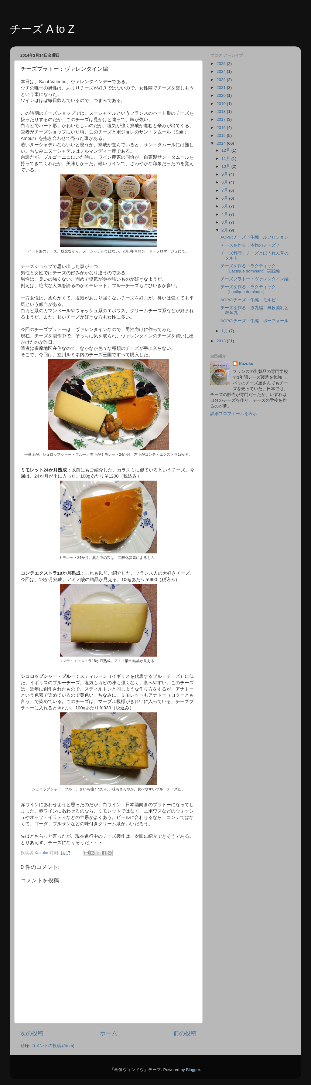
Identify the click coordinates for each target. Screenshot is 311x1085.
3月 (225, 222)
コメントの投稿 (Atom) (52, 1045)
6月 (225, 198)
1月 (225, 331)
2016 (222, 127)
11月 (226, 158)
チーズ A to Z (42, 29)
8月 (225, 182)
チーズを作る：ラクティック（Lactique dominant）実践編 (250, 268)
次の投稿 (31, 1033)
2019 (222, 103)
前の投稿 (185, 1033)
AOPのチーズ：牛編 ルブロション (254, 237)
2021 (222, 87)
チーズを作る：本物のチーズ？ (250, 245)
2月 (225, 230)
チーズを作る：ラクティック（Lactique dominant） (248, 289)
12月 (226, 150)
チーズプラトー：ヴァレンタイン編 (254, 279)
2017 (222, 119)
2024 (222, 71)
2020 (222, 95)
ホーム (108, 1033)
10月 (226, 166)
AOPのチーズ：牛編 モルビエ (250, 300)
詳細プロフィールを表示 (233, 413)
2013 (222, 341)
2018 (222, 111)
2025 (222, 63)
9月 (225, 174)
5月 (225, 206)
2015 (222, 135)
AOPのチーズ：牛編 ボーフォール (254, 321)
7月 (225, 190)
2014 (222, 143)
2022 (222, 79)
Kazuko (246, 363)
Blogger (193, 1069)
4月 (225, 214)
